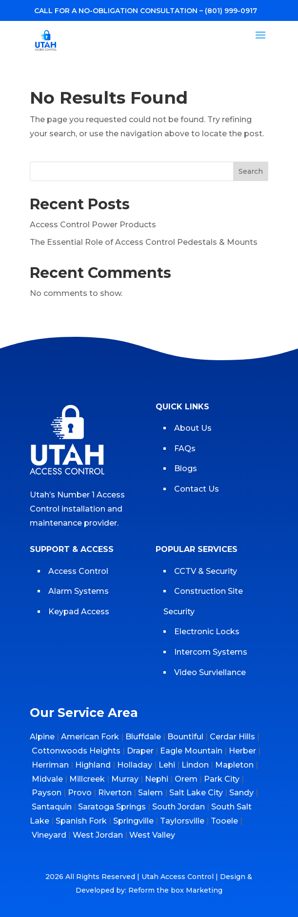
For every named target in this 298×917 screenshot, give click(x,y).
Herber (242, 750)
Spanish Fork (81, 820)
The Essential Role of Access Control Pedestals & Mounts (144, 242)
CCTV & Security (205, 571)
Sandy (241, 792)
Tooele (224, 820)
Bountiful (185, 736)
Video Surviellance (211, 672)
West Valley (152, 835)
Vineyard (49, 835)
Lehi (167, 765)
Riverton (115, 792)
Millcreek (87, 779)
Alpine (42, 736)
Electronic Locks (206, 631)
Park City (221, 779)
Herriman (50, 765)
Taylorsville (182, 820)
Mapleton (234, 765)
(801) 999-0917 (231, 10)
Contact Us (196, 489)
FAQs (185, 448)
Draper (140, 750)
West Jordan (98, 835)
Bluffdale (143, 736)
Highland (93, 765)
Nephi (156, 779)
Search (250, 171)
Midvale (47, 779)
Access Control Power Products (93, 224)
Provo (80, 792)
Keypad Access (79, 611)
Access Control (78, 571)
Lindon (195, 765)
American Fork (90, 736)
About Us (193, 428)
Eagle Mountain (191, 750)
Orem (186, 779)
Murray (125, 779)
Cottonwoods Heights (76, 750)
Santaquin (52, 806)
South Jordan (178, 806)
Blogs (185, 468)
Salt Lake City (196, 792)
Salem (150, 792)
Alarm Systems (78, 591)
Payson (46, 792)
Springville (133, 820)
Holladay (134, 765)
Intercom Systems (210, 652)
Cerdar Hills (232, 736)
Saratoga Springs (112, 806)
